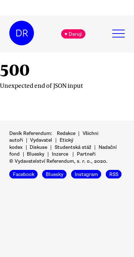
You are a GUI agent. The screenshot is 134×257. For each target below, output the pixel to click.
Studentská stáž (73, 147)
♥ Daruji (73, 34)
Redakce (66, 133)
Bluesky (35, 154)
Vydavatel (41, 140)
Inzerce (60, 154)
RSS (113, 174)
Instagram (86, 174)
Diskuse (38, 147)
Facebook (23, 174)
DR (21, 33)
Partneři (86, 154)
